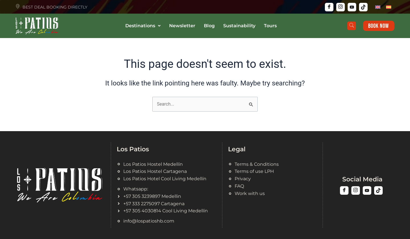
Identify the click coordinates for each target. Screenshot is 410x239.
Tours (270, 25)
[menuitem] (377, 7)
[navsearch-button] (351, 26)
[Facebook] (329, 7)
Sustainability (239, 25)
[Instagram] (340, 7)
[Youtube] (352, 7)
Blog (209, 25)
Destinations (143, 25)
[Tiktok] (363, 7)
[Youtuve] (367, 190)
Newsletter (182, 25)
